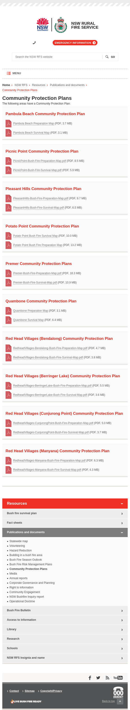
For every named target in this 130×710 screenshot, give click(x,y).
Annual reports (18, 578)
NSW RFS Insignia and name (26, 657)
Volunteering (17, 545)
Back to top (112, 701)
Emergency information (73, 42)
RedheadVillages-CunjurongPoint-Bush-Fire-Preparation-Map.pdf (53, 423)
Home (6, 85)
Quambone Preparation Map (30, 310)
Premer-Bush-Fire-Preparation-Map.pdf (37, 273)
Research (13, 638)
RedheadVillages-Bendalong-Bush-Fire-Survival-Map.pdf (48, 357)
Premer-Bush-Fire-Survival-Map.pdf (35, 282)
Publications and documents (67, 85)
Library (11, 629)
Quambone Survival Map (28, 320)
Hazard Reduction (20, 550)
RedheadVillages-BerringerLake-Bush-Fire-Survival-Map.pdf (50, 394)
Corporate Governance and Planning (31, 582)
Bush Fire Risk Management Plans (30, 564)
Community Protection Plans (19, 90)
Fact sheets (14, 522)
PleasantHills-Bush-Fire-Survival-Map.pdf (38, 207)
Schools (12, 648)
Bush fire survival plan (22, 513)
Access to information (21, 619)
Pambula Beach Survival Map (31, 132)
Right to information (21, 587)
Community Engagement (24, 592)
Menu (21, 75)
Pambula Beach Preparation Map (33, 123)
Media (13, 573)
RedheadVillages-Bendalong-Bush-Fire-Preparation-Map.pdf (50, 348)
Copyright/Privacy (51, 691)
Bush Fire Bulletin (19, 610)
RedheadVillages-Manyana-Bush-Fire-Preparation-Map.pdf (49, 460)
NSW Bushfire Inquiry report (26, 596)
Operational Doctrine (22, 601)
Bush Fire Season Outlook (25, 559)
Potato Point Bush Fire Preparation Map (37, 245)
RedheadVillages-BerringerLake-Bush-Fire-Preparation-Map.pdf (52, 385)
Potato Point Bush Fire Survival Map (35, 235)
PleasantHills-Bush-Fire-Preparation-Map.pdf (40, 198)
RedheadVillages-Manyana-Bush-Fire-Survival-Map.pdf (47, 469)
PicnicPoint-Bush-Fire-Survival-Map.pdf (37, 170)
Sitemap (30, 691)
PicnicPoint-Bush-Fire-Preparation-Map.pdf (39, 161)
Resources (38, 85)
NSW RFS (21, 85)
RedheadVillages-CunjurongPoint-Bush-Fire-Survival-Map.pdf (51, 432)
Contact (14, 691)
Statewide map (18, 541)
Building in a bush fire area (25, 555)
